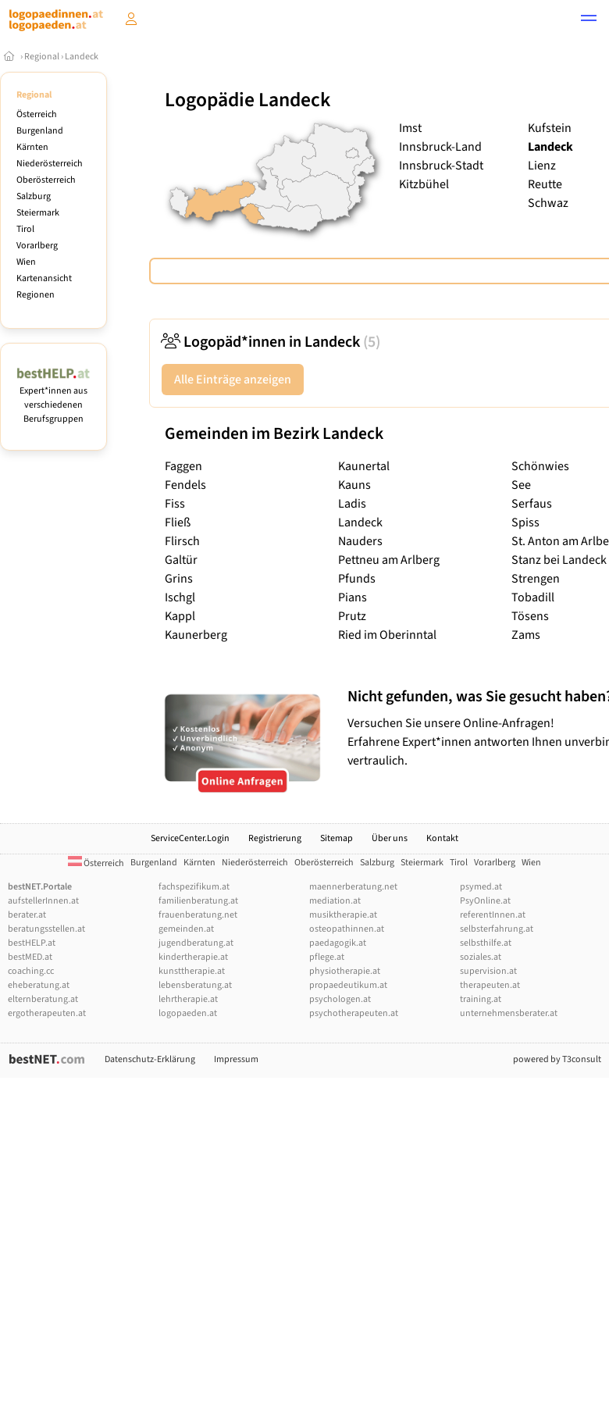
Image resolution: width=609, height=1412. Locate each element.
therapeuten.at (490, 985)
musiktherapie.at (343, 915)
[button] (588, 20)
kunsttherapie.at (191, 971)
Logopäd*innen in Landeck (271, 342)
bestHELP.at (31, 943)
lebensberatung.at (195, 985)
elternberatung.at (43, 999)
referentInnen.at (492, 915)
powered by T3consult (557, 1059)
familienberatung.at (198, 900)
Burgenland (39, 130)
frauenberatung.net (197, 915)
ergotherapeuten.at (47, 1013)
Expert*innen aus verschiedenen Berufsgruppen (53, 398)
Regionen (35, 294)
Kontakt (442, 838)
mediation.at (335, 900)
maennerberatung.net (353, 886)
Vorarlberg (37, 245)
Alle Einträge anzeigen (232, 379)
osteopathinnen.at (346, 929)
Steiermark (37, 212)
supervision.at (488, 971)
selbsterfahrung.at (496, 929)
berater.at (27, 915)
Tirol (25, 229)
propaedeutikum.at (348, 985)
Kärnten (32, 147)
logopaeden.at (187, 1013)
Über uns (390, 838)
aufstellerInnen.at (43, 900)
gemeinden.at (186, 929)
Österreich (36, 114)
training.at (480, 999)
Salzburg (33, 196)
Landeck (81, 56)
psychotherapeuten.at (353, 1013)
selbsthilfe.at (485, 943)
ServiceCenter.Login (190, 838)
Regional (41, 56)
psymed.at (481, 886)
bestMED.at (30, 957)
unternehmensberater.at (508, 1013)
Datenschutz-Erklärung (150, 1059)
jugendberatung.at (195, 943)
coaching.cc (31, 971)
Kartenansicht (44, 278)
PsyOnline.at (485, 900)
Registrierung (274, 838)
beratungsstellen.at (46, 929)
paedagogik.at (337, 943)
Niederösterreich (49, 163)
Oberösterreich (46, 180)
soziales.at (480, 957)
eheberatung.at (38, 985)
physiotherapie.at (344, 971)
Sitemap (336, 838)
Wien (26, 262)
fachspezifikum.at (194, 886)
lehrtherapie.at (188, 999)
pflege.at (326, 957)
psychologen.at (340, 999)
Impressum (236, 1059)
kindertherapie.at (193, 957)
